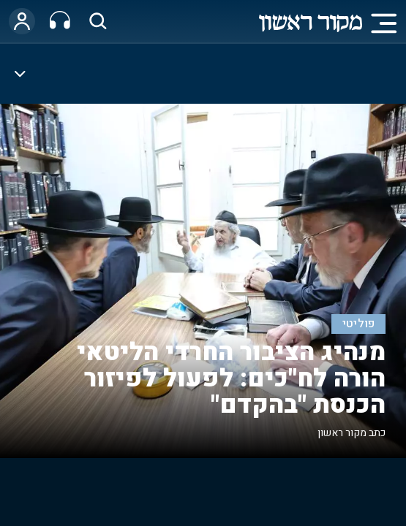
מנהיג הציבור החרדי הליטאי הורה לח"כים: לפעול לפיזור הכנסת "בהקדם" (231, 378)
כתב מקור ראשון (351, 433)
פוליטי (358, 324)
